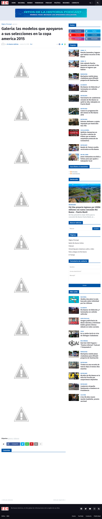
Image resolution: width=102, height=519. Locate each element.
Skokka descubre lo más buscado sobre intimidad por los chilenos (89, 301)
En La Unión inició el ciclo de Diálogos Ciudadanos (89, 335)
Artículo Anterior (7, 500)
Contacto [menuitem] (75, 3)
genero (15, 24)
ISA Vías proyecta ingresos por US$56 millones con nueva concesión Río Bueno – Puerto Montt (84, 209)
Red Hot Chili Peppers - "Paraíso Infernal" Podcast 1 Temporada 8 (90, 345)
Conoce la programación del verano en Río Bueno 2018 (89, 113)
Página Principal (6, 24)
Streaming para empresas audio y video (81, 249)
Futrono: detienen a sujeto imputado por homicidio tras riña (90, 124)
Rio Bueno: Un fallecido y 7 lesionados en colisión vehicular (90, 89)
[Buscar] (85, 228)
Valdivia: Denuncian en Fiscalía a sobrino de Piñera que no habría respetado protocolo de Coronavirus (89, 136)
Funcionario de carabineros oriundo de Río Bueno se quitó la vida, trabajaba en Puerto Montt (90, 101)
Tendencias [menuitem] (39, 3)
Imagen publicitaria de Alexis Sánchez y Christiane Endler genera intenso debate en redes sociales (90, 324)
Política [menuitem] (57, 3)
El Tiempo (72, 255)
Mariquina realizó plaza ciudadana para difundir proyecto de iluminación (89, 78)
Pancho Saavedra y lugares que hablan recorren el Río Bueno (90, 55)
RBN (8, 516)
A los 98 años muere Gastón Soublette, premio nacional (89, 399)
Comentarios (75, 174)
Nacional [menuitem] (21, 3)
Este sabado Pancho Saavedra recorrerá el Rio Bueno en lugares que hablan (89, 66)
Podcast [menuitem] (49, 3)
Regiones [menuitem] (66, 3)
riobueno (16, 438)
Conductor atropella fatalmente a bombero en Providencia (89, 388)
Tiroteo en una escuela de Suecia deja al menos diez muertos (90, 367)
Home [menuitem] (14, 3)
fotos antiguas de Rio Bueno (78, 252)
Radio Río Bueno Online (76, 243)
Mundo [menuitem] (29, 3)
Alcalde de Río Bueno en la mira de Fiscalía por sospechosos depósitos (90, 378)
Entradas (73, 172)
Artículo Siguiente (59, 500)
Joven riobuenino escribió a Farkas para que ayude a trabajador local (90, 159)
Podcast (71, 246)
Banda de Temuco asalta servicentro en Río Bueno (89, 148)
